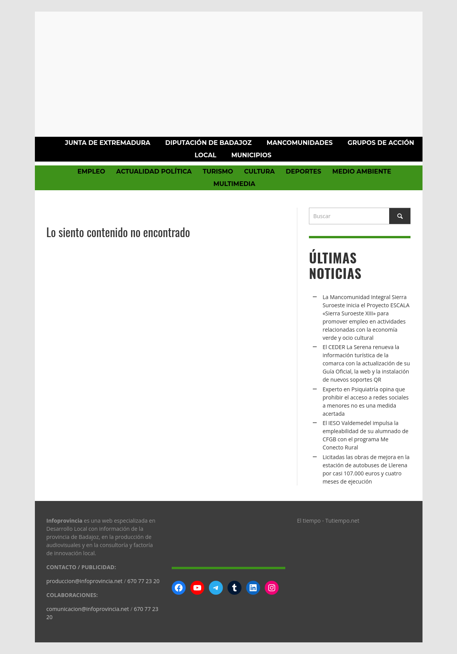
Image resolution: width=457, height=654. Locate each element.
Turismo (218, 171)
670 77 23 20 (144, 581)
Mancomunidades (300, 142)
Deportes (303, 171)
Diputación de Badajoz (208, 142)
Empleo (91, 171)
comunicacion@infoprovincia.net (88, 609)
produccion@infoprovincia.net (85, 581)
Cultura (259, 171)
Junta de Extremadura (107, 142)
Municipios (251, 155)
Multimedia (234, 184)
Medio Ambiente (361, 171)
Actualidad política (154, 171)
